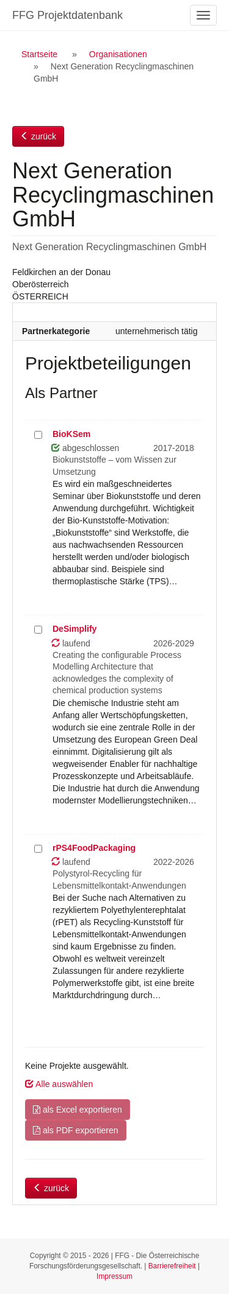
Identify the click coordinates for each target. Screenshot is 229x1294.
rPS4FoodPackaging (94, 848)
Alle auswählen (59, 1084)
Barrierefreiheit (172, 1266)
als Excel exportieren (77, 1109)
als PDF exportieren (75, 1130)
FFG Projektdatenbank (67, 15)
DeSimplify (74, 629)
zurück (38, 136)
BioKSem (71, 434)
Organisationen (118, 54)
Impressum (114, 1276)
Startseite (39, 54)
